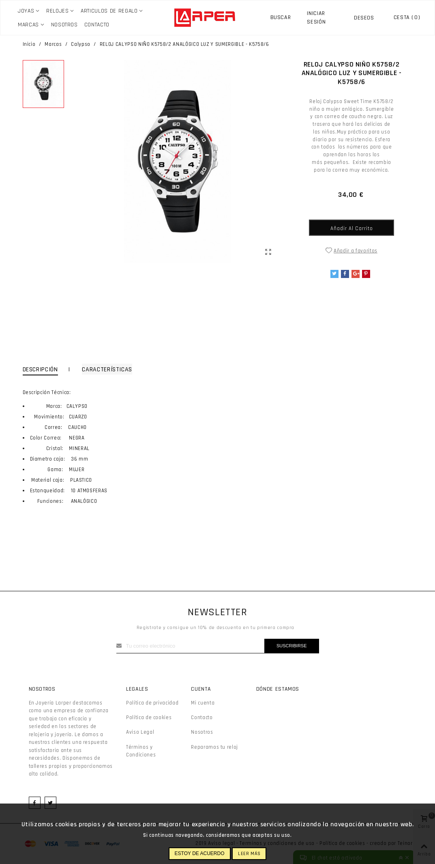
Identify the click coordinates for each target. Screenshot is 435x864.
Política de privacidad (152, 703)
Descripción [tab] (40, 369)
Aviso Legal (140, 732)
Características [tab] (107, 369)
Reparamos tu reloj (214, 747)
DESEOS (364, 18)
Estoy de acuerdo (200, 853)
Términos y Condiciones (141, 751)
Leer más (249, 854)
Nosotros (64, 24)
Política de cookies (148, 717)
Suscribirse (291, 645)
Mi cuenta (202, 703)
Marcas (28, 24)
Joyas (26, 11)
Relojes (57, 11)
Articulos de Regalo (109, 11)
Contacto (96, 24)
